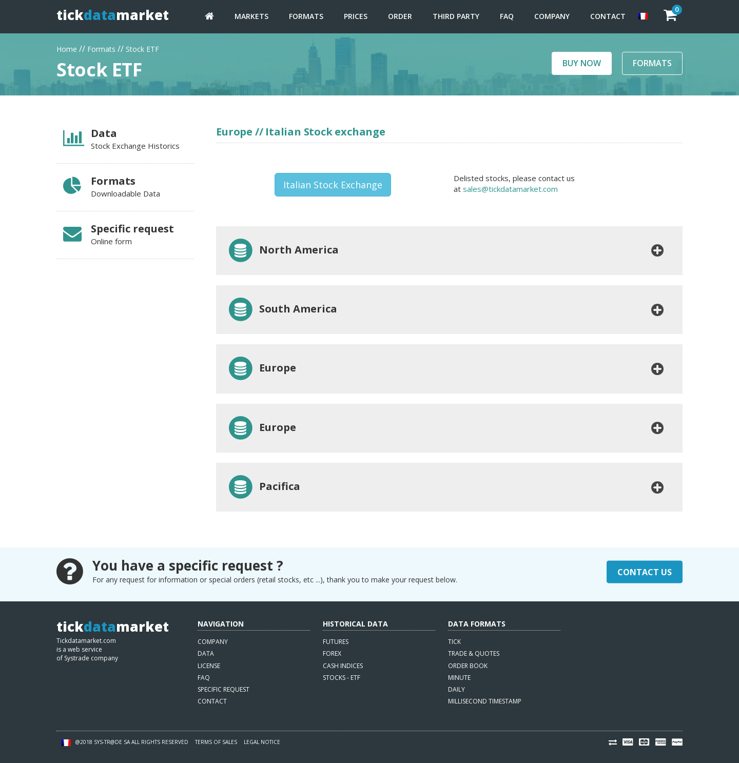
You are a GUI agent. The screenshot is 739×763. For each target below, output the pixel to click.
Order (400, 16)
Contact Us (644, 571)
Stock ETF (142, 48)
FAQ (507, 16)
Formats (306, 16)
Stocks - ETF (341, 677)
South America (282, 309)
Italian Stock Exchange (332, 185)
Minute (459, 677)
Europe (261, 368)
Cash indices (343, 665)
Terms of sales (216, 742)
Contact (608, 16)
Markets (251, 16)
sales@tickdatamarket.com (510, 189)
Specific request (223, 689)
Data (206, 653)
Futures (335, 641)
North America (283, 250)
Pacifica (263, 487)
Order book (468, 665)
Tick (454, 641)
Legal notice (262, 742)
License (209, 665)
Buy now (581, 63)
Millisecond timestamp (484, 701)
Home (66, 48)
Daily (456, 689)
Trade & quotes (473, 653)
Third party (456, 16)
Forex (332, 653)
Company (552, 16)
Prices (355, 16)
